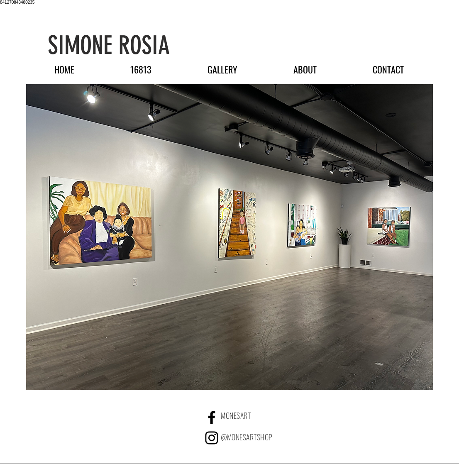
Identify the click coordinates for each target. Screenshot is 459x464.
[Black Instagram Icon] (211, 438)
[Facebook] (211, 417)
